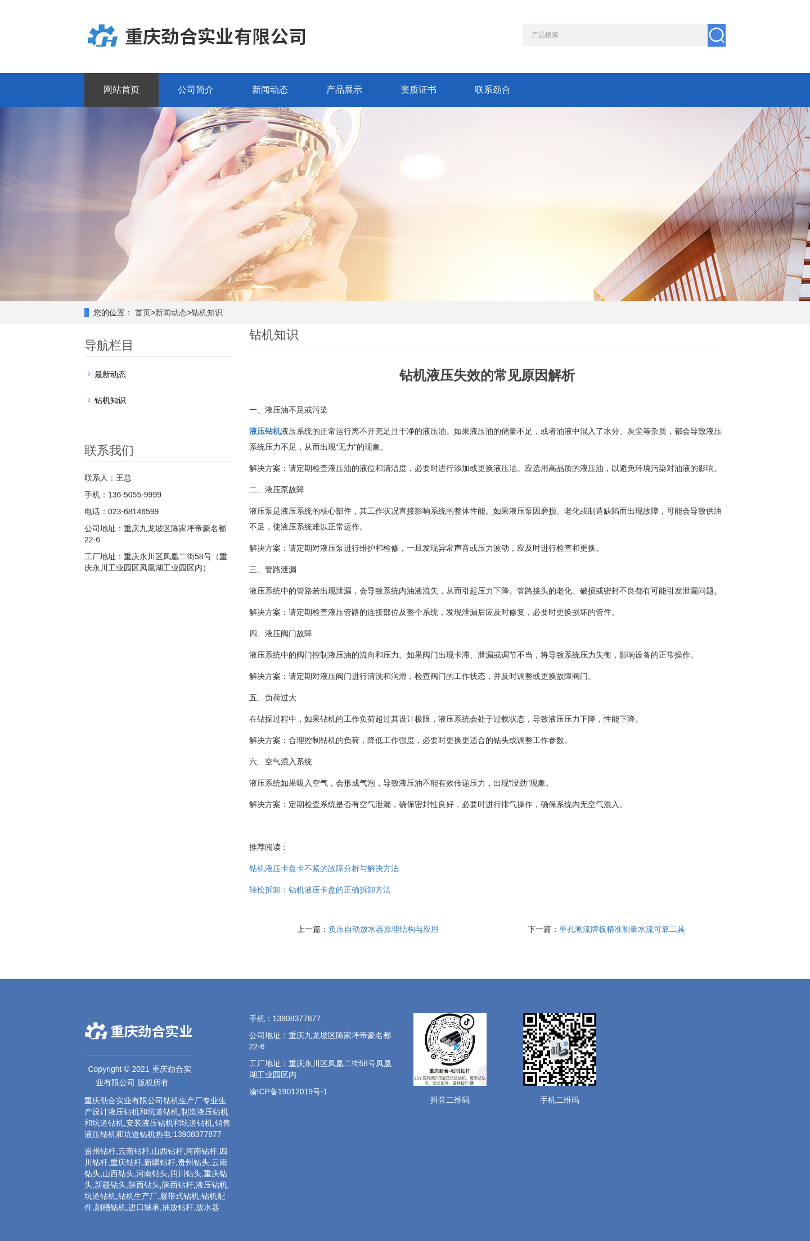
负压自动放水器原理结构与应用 (383, 929)
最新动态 (110, 374)
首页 (143, 312)
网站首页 (122, 89)
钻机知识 (207, 312)
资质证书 (418, 89)
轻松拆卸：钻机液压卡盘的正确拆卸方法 (320, 889)
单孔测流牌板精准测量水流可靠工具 (622, 929)
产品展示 (344, 89)
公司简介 (196, 89)
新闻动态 (270, 89)
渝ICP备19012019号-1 (288, 1091)
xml (177, 1082)
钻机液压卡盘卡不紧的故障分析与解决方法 (324, 868)
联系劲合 (493, 89)
